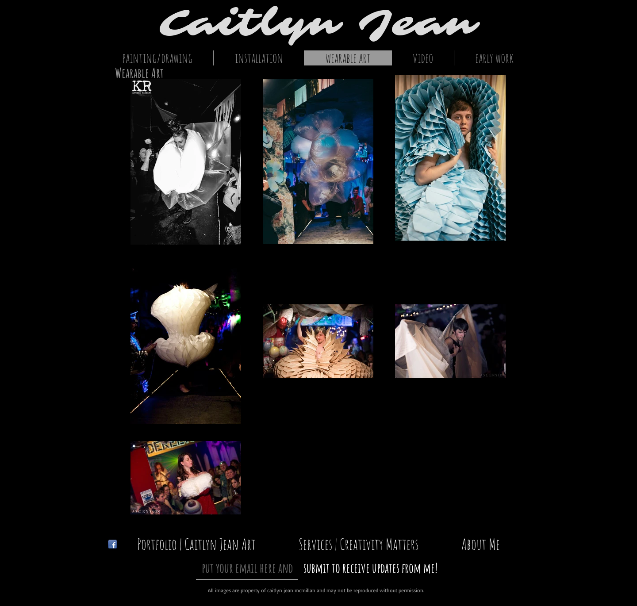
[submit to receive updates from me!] (370, 568)
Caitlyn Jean (318, 23)
